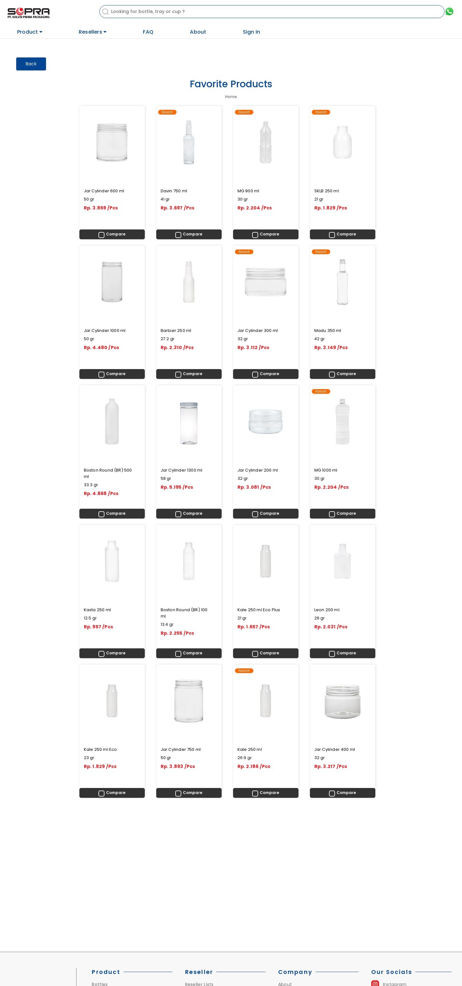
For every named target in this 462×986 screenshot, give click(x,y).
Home (231, 96)
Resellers (92, 32)
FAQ (148, 31)
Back (31, 64)
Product (29, 32)
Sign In (251, 31)
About (198, 31)
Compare (115, 234)
